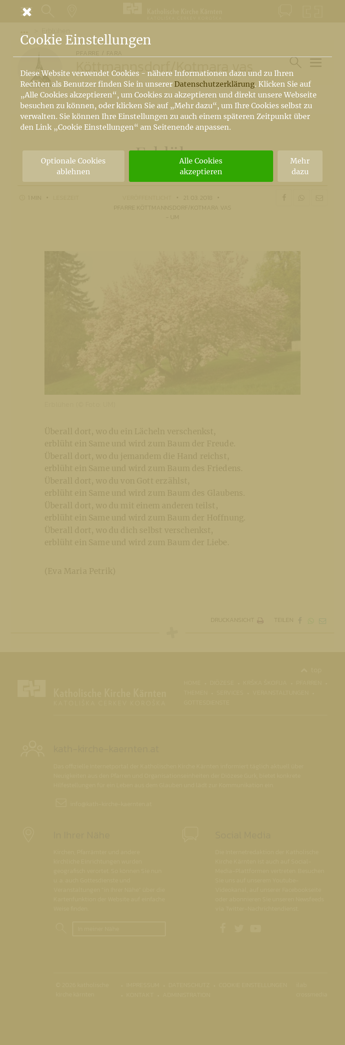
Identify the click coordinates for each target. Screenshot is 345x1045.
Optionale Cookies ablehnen (73, 166)
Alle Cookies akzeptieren (200, 166)
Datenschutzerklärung (214, 83)
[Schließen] (172, 11)
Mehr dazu (300, 166)
